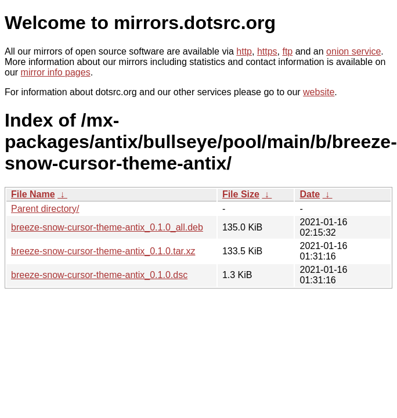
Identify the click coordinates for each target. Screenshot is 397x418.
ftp (287, 51)
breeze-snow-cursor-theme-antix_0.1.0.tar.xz (103, 251)
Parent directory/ (45, 209)
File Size (240, 194)
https (267, 51)
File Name (33, 194)
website (318, 92)
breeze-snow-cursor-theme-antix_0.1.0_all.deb (107, 227)
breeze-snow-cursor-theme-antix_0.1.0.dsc (99, 275)
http (244, 51)
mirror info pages (56, 72)
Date (309, 194)
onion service (353, 51)
